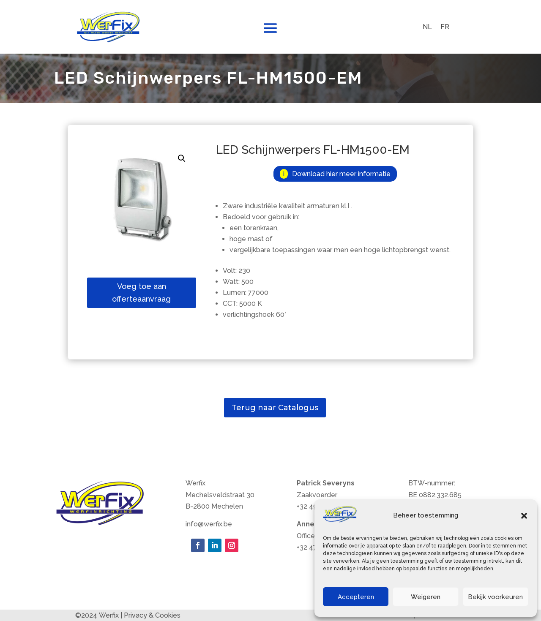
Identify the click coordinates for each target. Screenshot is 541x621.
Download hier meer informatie (341, 174)
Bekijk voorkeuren (495, 597)
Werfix (109, 615)
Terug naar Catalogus (275, 407)
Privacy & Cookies (152, 615)
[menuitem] (427, 27)
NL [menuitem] (427, 26)
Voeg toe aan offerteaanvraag (141, 293)
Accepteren (356, 597)
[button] (524, 516)
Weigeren (425, 597)
